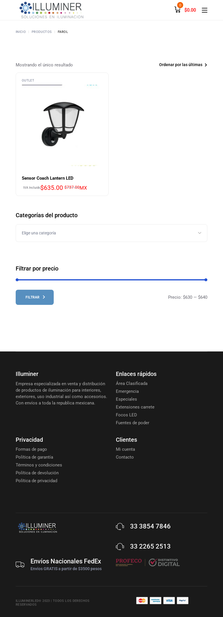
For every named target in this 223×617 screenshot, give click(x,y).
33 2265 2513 (150, 546)
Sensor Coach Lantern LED (47, 178)
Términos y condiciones (39, 465)
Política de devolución (37, 472)
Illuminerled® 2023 (33, 601)
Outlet (28, 80)
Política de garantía (34, 457)
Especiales (126, 399)
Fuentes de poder (132, 422)
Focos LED (126, 415)
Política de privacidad (36, 480)
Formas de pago (31, 449)
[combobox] (174, 64)
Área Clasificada (132, 383)
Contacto (125, 457)
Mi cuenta (125, 449)
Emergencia (127, 391)
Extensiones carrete (135, 407)
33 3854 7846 (150, 526)
